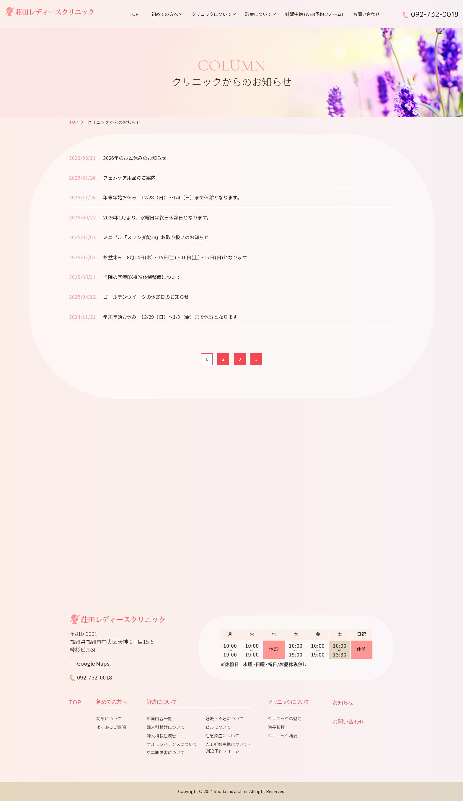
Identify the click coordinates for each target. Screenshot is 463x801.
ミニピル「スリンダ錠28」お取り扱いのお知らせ (156, 237)
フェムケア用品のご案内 (129, 177)
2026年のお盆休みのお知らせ (134, 158)
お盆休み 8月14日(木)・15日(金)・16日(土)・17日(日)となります (175, 257)
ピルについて (218, 727)
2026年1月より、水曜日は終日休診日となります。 (157, 217)
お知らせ (342, 702)
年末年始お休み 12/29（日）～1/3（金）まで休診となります (170, 316)
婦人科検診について (166, 727)
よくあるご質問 (111, 727)
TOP (133, 14)
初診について (109, 718)
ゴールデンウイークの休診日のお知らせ (146, 296)
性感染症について (222, 735)
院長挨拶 (276, 727)
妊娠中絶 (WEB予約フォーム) (314, 14)
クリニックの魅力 (284, 718)
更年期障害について (166, 752)
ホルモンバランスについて (172, 744)
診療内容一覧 (159, 718)
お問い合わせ (366, 14)
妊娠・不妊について (225, 718)
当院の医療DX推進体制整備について (142, 277)
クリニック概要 (282, 735)
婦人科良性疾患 (161, 735)
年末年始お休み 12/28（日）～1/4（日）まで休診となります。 (172, 197)
